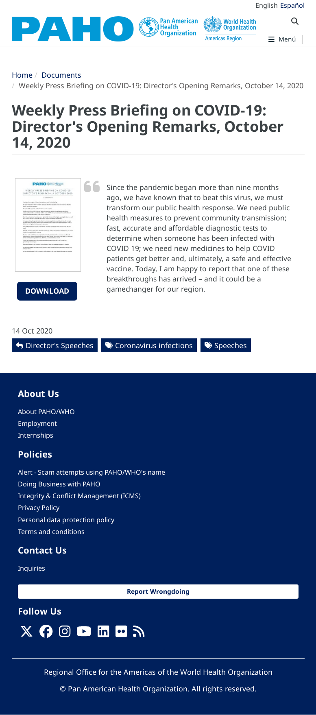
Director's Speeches (60, 345)
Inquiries (31, 568)
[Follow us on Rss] (138, 634)
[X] (26, 634)
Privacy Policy (38, 507)
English (266, 5)
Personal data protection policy (66, 519)
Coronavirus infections (154, 345)
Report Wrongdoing (158, 591)
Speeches (230, 345)
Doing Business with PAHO (59, 484)
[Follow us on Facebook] (45, 634)
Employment (37, 423)
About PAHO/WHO (46, 411)
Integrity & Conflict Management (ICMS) (79, 495)
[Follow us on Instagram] (64, 634)
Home (22, 75)
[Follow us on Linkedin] (103, 634)
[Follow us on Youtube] (83, 634)
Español (292, 5)
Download (47, 291)
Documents (61, 75)
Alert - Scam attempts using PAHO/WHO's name (91, 472)
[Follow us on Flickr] (121, 634)
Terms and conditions (51, 531)
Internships (35, 435)
